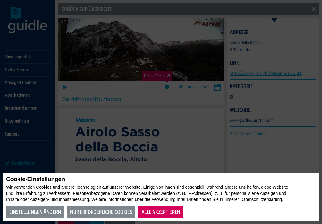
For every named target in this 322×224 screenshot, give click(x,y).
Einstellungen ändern (35, 212)
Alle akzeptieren (160, 212)
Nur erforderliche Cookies (101, 212)
